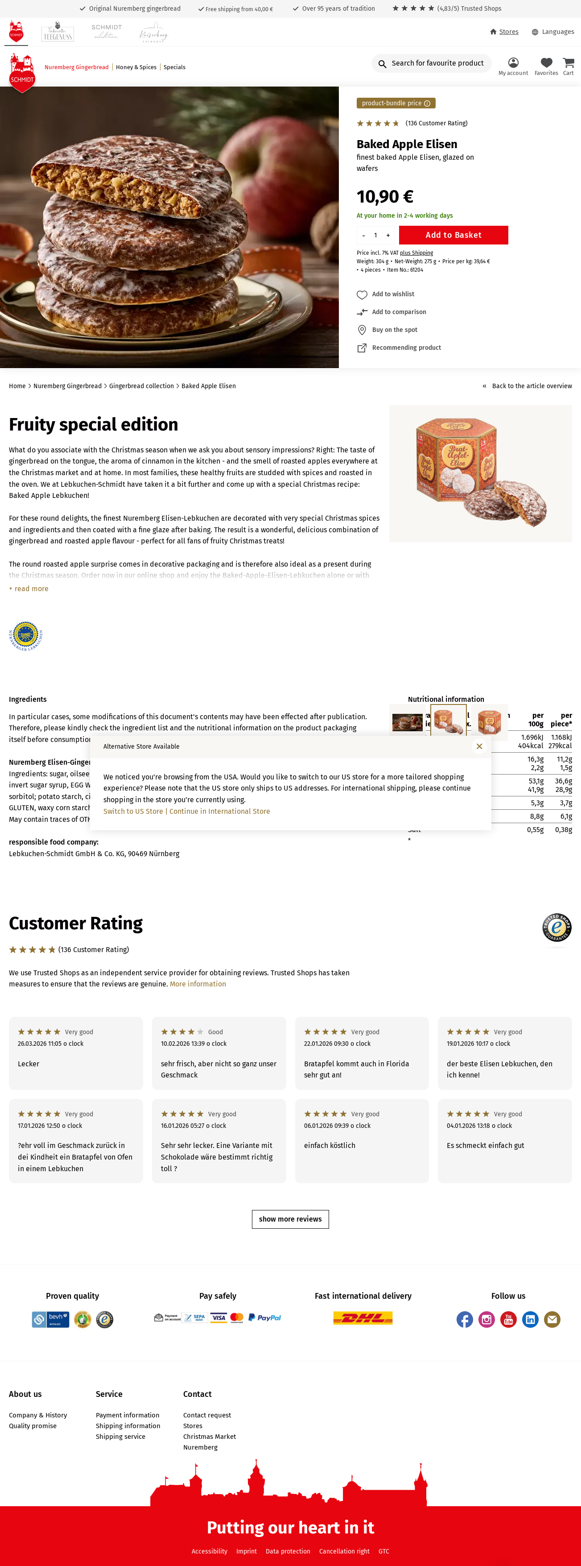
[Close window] (479, 746)
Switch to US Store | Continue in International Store (186, 811)
